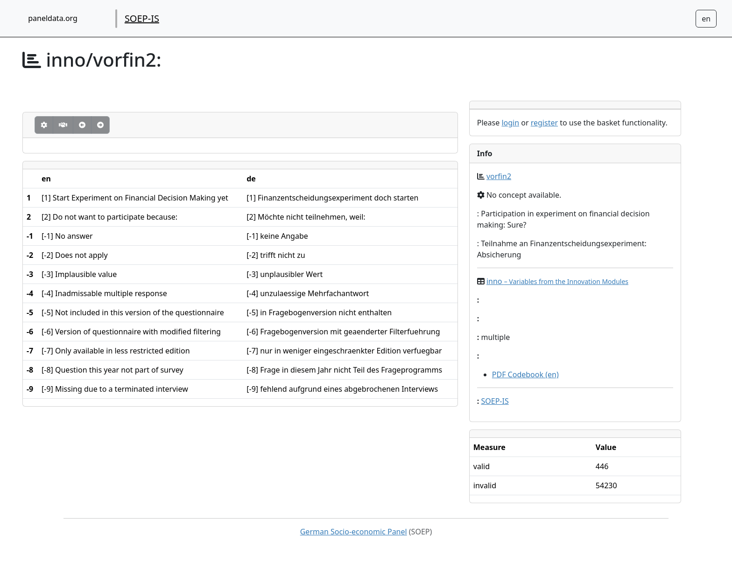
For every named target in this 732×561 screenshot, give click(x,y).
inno (557, 281)
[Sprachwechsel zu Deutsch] (706, 19)
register (544, 123)
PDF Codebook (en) (525, 374)
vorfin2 (498, 176)
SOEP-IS (142, 18)
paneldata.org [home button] (52, 18)
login (510, 123)
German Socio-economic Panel (353, 531)
